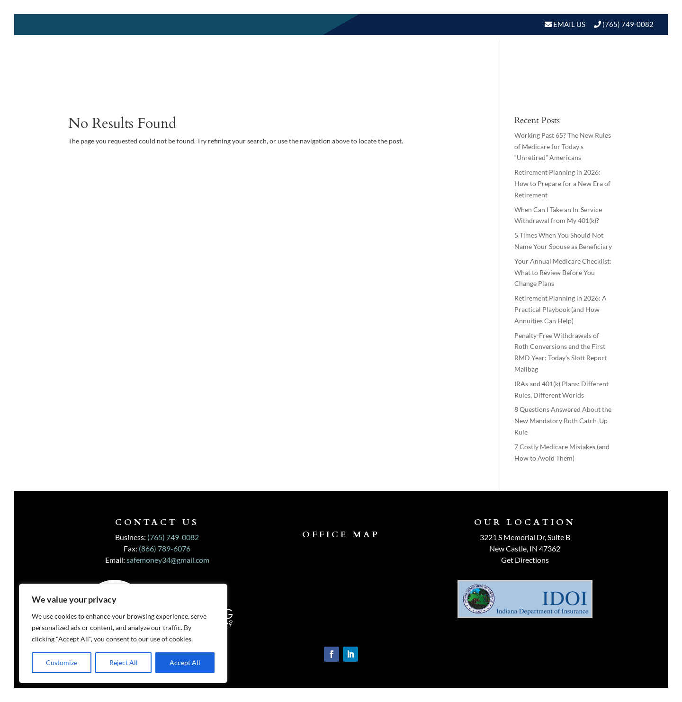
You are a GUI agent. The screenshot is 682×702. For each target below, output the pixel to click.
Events (634, 62)
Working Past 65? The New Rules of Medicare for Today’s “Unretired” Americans (562, 146)
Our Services (387, 62)
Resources (531, 62)
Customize (61, 662)
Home (277, 62)
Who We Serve (457, 62)
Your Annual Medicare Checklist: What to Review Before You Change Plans (562, 272)
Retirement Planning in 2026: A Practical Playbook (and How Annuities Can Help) (560, 309)
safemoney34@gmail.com (167, 559)
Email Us (568, 24)
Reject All (123, 662)
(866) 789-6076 (164, 548)
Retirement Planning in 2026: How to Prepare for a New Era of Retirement (562, 183)
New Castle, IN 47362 (524, 548)
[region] (123, 633)
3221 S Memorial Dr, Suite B (525, 537)
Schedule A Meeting (605, 98)
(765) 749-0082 (628, 24)
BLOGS (586, 62)
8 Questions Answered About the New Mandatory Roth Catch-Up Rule (562, 420)
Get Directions (525, 559)
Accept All (185, 662)
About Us (319, 62)
